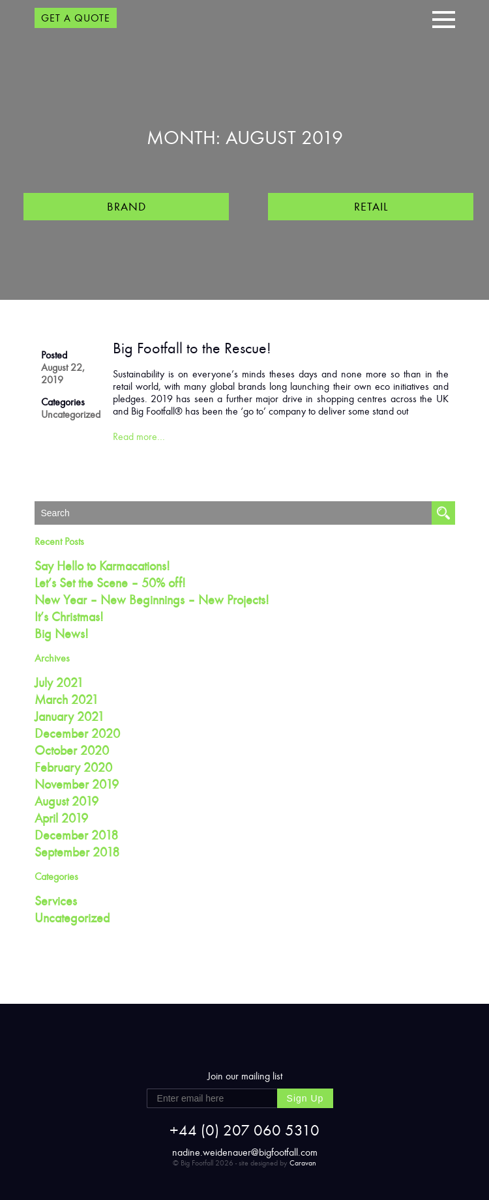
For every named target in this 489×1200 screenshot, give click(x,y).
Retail (371, 206)
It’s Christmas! (69, 616)
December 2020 (77, 733)
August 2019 (66, 801)
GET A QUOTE (75, 18)
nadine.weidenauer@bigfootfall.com (245, 1152)
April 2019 (61, 818)
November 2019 (77, 784)
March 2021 (66, 699)
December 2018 (76, 835)
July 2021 (59, 682)
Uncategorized (70, 414)
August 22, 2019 (63, 373)
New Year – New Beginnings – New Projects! (152, 599)
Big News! (62, 633)
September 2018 (77, 852)
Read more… (139, 436)
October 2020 (72, 750)
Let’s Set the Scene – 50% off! (110, 583)
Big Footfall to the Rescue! (192, 348)
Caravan (302, 1162)
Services (56, 901)
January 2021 (69, 716)
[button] (443, 18)
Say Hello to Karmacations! (102, 566)
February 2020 (73, 767)
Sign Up (305, 1098)
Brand (126, 206)
